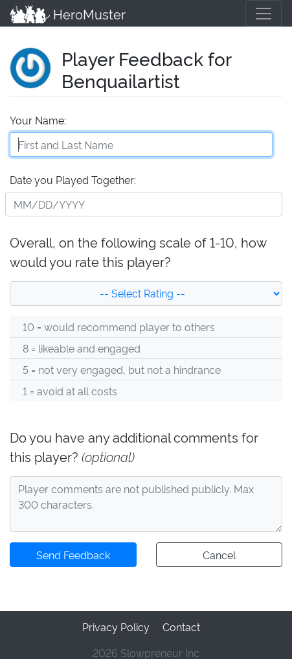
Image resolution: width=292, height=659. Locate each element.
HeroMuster (67, 13)
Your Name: (37, 118)
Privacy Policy (116, 624)
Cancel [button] (219, 553)
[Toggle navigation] (263, 13)
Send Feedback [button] (73, 553)
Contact (180, 624)
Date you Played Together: (72, 178)
